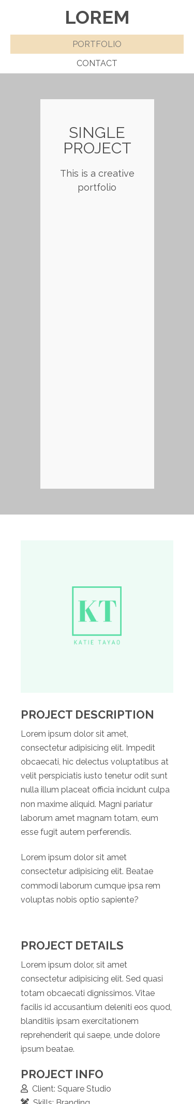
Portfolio (97, 44)
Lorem (97, 17)
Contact (97, 63)
